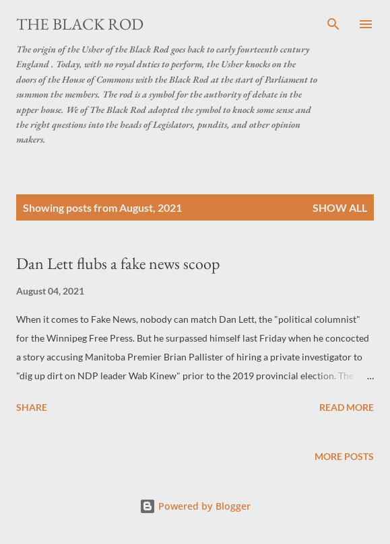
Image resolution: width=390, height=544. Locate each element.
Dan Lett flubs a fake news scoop (118, 263)
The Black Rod (79, 23)
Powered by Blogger (195, 506)
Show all (340, 207)
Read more (346, 407)
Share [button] (31, 407)
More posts (344, 456)
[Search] (333, 24)
